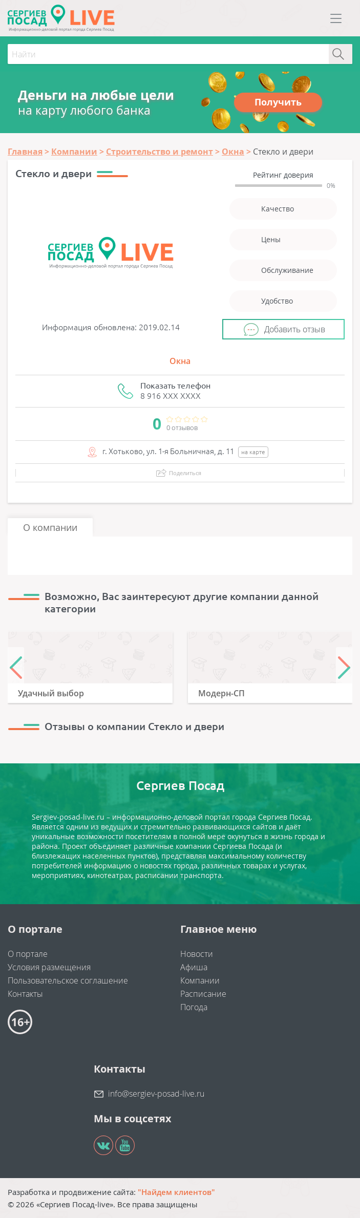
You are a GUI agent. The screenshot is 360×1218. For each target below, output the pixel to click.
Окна (180, 361)
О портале (28, 953)
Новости (196, 953)
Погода (193, 1007)
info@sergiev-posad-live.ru (156, 1093)
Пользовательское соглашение (68, 980)
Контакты (25, 993)
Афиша (193, 967)
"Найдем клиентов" (176, 1192)
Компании (200, 980)
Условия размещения (49, 967)
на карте (253, 451)
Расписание (203, 993)
